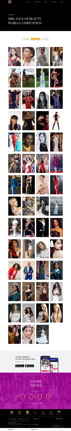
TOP (61, 429)
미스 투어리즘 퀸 (26, 39)
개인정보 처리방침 (14, 420)
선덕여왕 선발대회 (37, 1)
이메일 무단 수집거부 (26, 420)
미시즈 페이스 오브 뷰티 (35, 39)
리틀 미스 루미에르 (44, 39)
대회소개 (28, 1)
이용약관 (9, 420)
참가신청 (61, 1)
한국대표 (45, 1)
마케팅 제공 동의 (19, 420)
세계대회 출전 (53, 1)
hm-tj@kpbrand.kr (25, 424)
